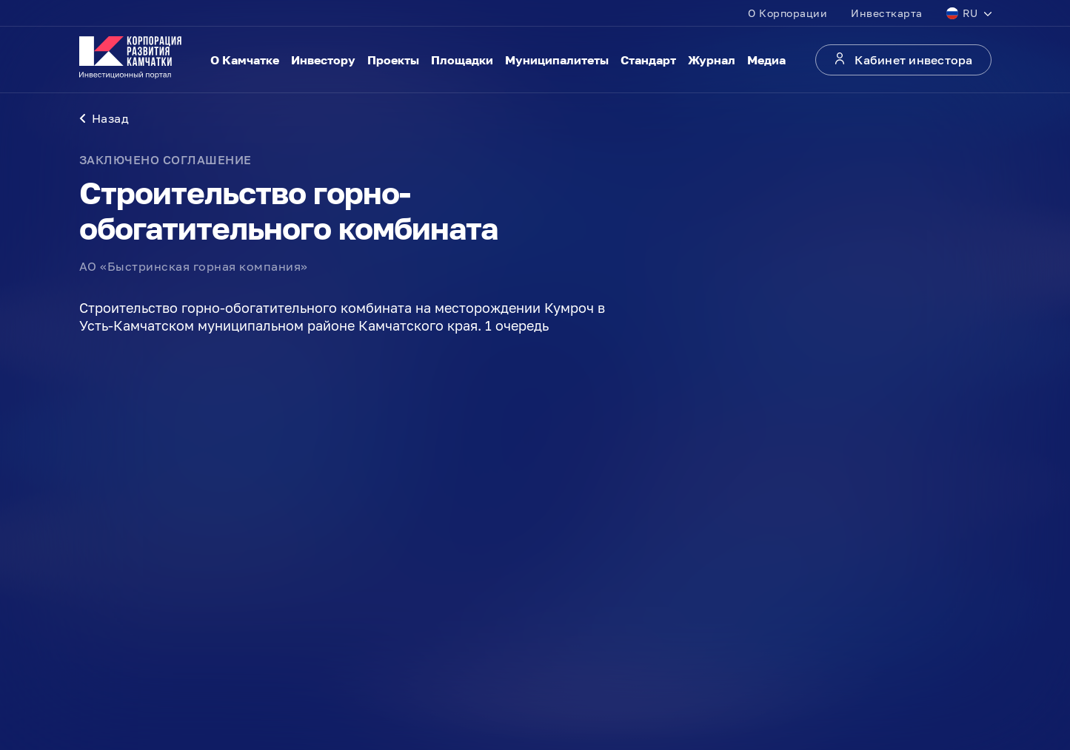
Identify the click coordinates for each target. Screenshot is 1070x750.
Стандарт (648, 60)
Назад (104, 118)
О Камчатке (244, 60)
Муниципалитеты (557, 60)
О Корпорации (787, 13)
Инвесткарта (887, 13)
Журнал (711, 60)
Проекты (393, 60)
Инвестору (323, 60)
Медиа (766, 60)
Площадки (462, 60)
